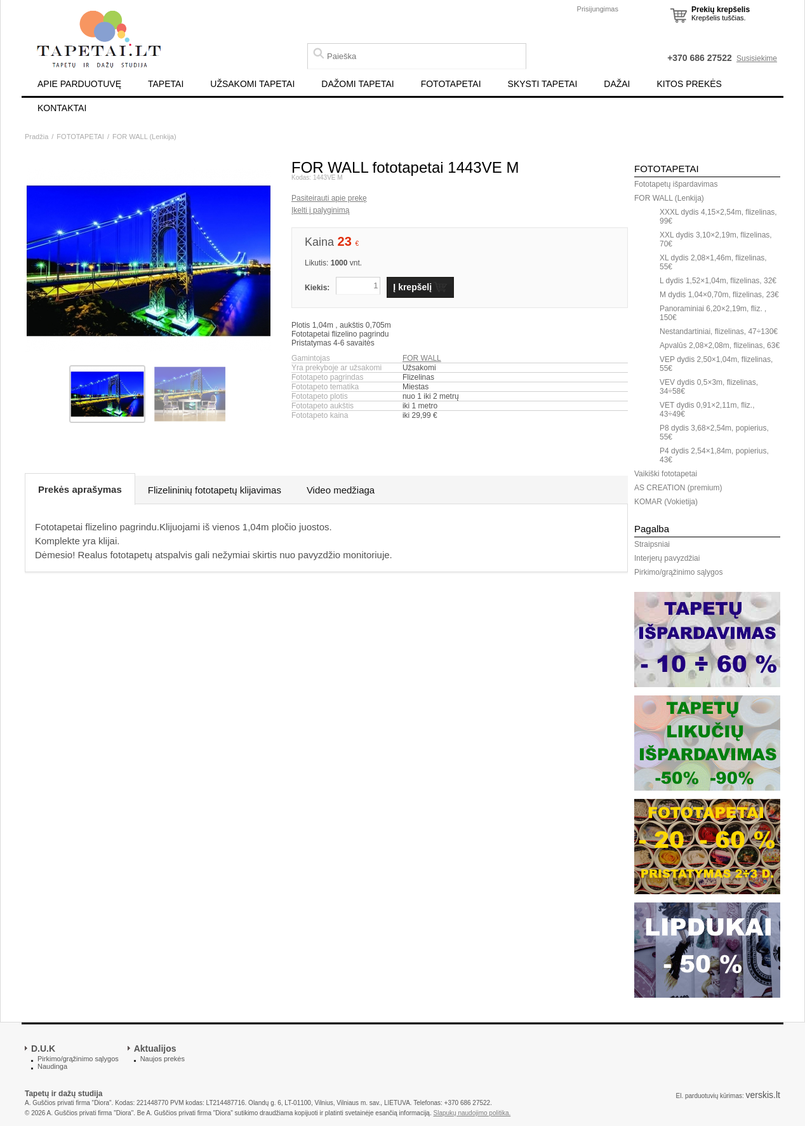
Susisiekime (756, 58)
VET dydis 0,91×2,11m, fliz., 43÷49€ (707, 410)
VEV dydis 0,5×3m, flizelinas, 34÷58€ (709, 387)
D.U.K (43, 1048)
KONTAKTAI (61, 108)
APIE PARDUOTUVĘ (79, 84)
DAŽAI (617, 84)
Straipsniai (652, 544)
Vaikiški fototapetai (665, 473)
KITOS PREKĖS (689, 84)
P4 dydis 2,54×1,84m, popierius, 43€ (714, 455)
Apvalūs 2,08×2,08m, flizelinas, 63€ (720, 345)
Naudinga (52, 1066)
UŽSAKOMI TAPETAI (252, 84)
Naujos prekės (162, 1058)
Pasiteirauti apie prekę (329, 198)
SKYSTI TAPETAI (543, 84)
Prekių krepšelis (720, 9)
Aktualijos (155, 1048)
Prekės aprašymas (80, 489)
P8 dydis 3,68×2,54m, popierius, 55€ (714, 432)
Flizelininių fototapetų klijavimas (214, 490)
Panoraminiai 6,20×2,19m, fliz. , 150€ (713, 313)
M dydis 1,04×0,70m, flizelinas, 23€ (719, 294)
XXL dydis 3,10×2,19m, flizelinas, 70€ (716, 239)
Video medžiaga (341, 490)
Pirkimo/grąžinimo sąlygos (678, 572)
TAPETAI (165, 84)
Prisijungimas (597, 9)
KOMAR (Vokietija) (666, 501)
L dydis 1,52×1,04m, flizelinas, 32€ (718, 280)
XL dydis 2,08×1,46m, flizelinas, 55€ (713, 262)
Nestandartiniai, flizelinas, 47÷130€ (719, 331)
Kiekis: (317, 287)
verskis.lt (763, 1095)
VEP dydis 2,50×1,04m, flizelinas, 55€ (716, 364)
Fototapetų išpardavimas (675, 184)
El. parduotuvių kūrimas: (709, 1095)
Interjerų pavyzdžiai (667, 558)
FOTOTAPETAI (451, 84)
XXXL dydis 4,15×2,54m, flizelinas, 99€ (718, 216)
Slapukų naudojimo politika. (472, 1112)
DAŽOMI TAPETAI (357, 84)
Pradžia (36, 136)
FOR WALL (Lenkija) (144, 136)
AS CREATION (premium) (678, 487)
